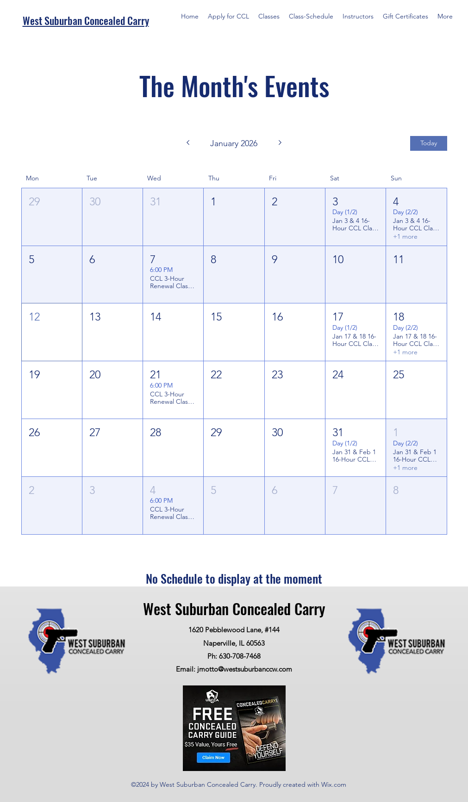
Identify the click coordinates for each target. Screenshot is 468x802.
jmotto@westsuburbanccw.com (244, 669)
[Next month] (280, 143)
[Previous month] (187, 143)
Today (428, 143)
